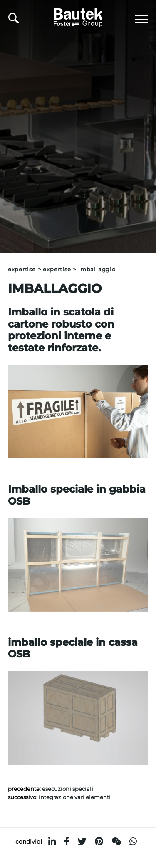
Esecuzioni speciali (67, 789)
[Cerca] (13, 20)
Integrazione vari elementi (75, 797)
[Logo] (78, 16)
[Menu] (141, 19)
